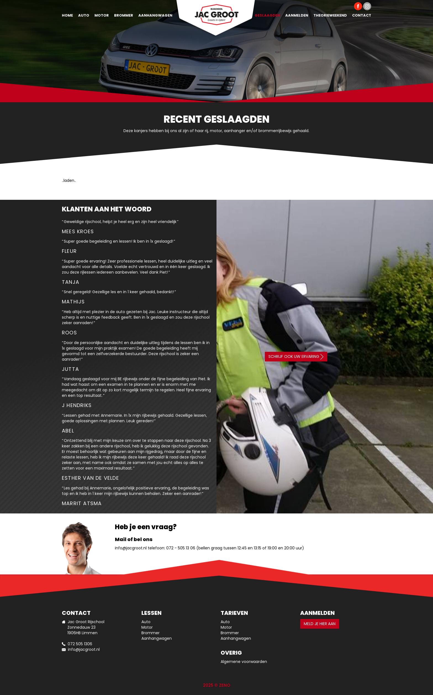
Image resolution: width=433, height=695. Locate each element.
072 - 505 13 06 (180, 548)
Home (67, 15)
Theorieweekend (330, 15)
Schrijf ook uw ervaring (296, 357)
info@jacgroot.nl (131, 548)
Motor (101, 15)
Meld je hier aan (320, 623)
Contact (361, 15)
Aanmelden (296, 15)
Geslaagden (267, 15)
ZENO (224, 685)
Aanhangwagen (155, 15)
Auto (83, 15)
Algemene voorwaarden (244, 661)
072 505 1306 (80, 644)
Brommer (123, 15)
